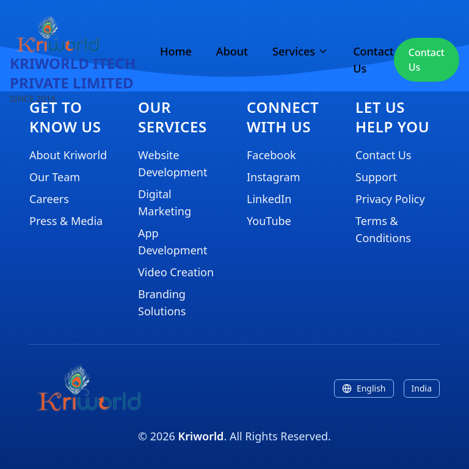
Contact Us (373, 60)
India (422, 388)
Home (176, 51)
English (364, 388)
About (232, 51)
